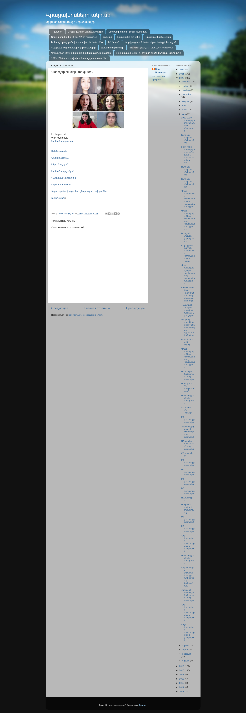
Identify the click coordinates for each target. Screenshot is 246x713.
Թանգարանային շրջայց (187, 342)
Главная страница (97, 308)
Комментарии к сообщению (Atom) (86, 315)
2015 (182, 683)
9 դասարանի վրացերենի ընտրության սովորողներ (79, 191)
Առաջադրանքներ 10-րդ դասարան (128, 31)
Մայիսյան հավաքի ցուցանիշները (187, 508)
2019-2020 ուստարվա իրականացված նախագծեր (79, 58)
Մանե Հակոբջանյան (62, 171)
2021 (182, 74)
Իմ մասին (113, 42)
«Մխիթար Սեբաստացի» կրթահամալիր (73, 47)
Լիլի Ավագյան (59, 151)
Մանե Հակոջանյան (62, 141)
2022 (182, 69)
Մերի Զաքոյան (59, 164)
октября (186, 90)
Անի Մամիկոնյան (61, 184)
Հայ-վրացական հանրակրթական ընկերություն (150, 42)
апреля (186, 645)
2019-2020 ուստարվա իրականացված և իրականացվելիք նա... (188, 155)
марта (185, 649)
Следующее (59, 308)
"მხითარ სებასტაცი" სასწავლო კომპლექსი (151, 47)
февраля (186, 654)
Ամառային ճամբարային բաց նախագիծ (188, 375)
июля (185, 105)
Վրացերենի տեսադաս (158, 37)
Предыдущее (135, 308)
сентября (186, 94)
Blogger (143, 705)
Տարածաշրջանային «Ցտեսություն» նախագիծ (187, 431)
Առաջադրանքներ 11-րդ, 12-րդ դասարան (74, 37)
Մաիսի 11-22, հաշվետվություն (187, 387)
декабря (186, 81)
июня (185, 109)
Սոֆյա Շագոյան (60, 158)
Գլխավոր (57, 31)
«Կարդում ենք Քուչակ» (186, 410)
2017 (182, 674)
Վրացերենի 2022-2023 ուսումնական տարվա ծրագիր (81, 53)
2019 (182, 666)
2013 (182, 691)
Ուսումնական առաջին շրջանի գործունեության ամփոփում (148, 53)
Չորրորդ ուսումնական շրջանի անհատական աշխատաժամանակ (188, 327)
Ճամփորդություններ (112, 47)
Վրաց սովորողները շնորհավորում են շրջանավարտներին (188, 199)
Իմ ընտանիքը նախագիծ (188, 419)
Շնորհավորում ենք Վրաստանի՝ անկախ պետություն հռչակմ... (188, 294)
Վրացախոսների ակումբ (78, 15)
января (186, 661)
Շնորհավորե (58, 198)
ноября (186, 86)
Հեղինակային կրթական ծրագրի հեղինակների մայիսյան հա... (187, 576)
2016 (182, 679)
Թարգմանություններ (128, 37)
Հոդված (107, 37)
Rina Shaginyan (160, 70)
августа (186, 101)
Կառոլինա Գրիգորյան (63, 178)
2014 (182, 687)
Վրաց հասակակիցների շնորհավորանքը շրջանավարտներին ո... (188, 220)
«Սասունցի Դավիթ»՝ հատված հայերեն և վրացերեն (187, 310)
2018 (182, 670)
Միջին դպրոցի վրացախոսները (85, 31)
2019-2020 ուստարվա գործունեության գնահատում (188, 124)
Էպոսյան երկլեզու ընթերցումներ (187, 139)
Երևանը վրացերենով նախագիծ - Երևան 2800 (77, 42)
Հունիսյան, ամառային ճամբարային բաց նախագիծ (188, 595)
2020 (182, 78)
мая (184, 114)
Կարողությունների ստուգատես (187, 399)
